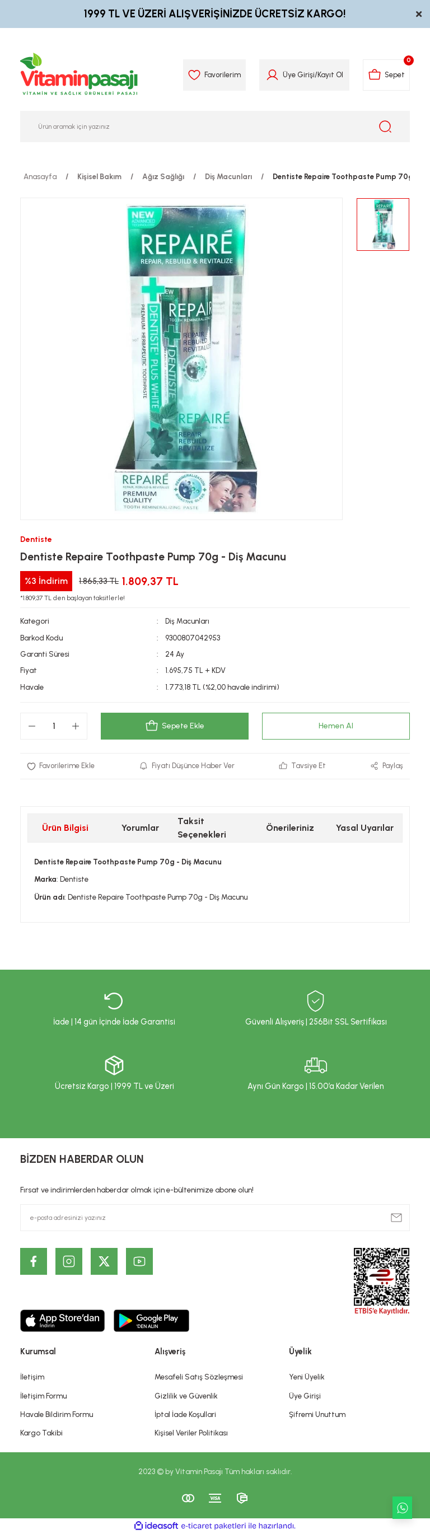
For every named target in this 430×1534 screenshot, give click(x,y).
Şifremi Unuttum (317, 1414)
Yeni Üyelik (307, 1376)
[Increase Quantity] (75, 726)
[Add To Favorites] (61, 766)
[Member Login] (270, 75)
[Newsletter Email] (215, 1217)
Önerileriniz (290, 827)
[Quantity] (53, 726)
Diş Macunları (187, 620)
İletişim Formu (43, 1395)
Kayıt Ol (328, 74)
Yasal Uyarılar (365, 827)
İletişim (32, 1376)
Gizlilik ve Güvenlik (186, 1395)
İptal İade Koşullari (185, 1414)
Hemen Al (336, 726)
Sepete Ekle (175, 726)
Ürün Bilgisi (65, 827)
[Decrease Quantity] (32, 726)
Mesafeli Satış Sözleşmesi (199, 1376)
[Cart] (385, 75)
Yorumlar (140, 827)
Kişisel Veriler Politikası (191, 1432)
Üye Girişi (305, 1395)
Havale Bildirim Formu (56, 1414)
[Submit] (396, 1217)
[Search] (215, 126)
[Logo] (79, 75)
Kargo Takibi (41, 1432)
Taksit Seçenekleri (201, 828)
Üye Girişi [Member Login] (296, 74)
